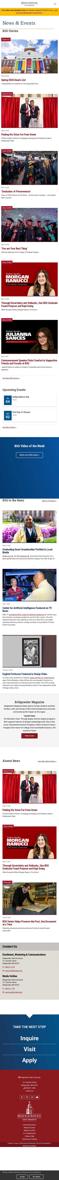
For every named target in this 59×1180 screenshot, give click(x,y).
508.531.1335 (10, 967)
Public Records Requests (27, 1143)
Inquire (29, 1038)
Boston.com (7, 556)
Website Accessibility (29, 1146)
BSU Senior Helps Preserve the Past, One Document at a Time (29, 923)
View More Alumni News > (47, 761)
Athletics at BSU (29, 1130)
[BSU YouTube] (37, 1097)
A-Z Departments (29, 1133)
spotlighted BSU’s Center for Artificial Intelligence (26, 615)
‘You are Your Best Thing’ (14, 248)
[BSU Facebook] (22, 1097)
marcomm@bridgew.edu (13, 971)
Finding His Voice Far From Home (18, 134)
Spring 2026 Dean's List (13, 80)
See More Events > (9, 427)
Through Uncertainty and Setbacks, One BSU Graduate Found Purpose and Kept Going (29, 304)
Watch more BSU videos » (29, 455)
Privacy (16, 1143)
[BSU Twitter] (27, 1097)
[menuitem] (22, 1097)
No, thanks (36, 1177)
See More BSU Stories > (11, 378)
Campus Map (29, 1136)
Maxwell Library (29, 1128)
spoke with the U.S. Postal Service (42, 678)
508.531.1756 (10, 989)
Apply (29, 1060)
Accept (22, 1177)
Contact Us (29, 1091)
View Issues (29, 736)
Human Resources (29, 1125)
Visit (29, 1049)
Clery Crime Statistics (43, 1143)
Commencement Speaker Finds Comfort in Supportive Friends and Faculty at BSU (29, 362)
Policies (10, 1143)
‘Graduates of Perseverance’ (16, 191)
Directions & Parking (29, 1139)
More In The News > (49, 501)
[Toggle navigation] (54, 4)
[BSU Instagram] (32, 1097)
